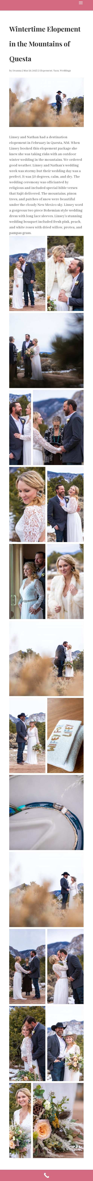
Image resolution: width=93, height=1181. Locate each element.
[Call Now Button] (46, 1175)
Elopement (46, 70)
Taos (56, 70)
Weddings (65, 70)
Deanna (17, 70)
